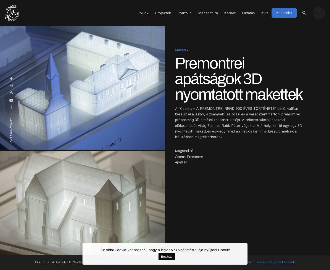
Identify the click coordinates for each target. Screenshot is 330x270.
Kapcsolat (284, 13)
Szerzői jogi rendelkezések (275, 262)
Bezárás (166, 256)
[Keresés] (304, 13)
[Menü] (319, 13)
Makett (180, 50)
